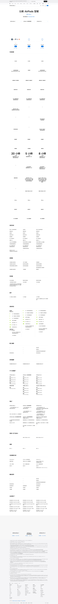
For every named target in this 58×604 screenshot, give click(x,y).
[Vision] (27, 4)
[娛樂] (37, 4)
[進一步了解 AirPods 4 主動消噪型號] (31, 535)
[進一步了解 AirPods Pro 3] (44, 535)
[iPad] (18, 4)
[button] (36, 1)
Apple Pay (11, 598)
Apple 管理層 (42, 592)
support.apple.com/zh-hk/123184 (39, 549)
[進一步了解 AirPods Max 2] (17, 535)
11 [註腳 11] (12, 401)
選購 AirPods (28, 14)
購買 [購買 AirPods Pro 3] (42, 46)
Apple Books (18, 594)
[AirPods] (30, 4)
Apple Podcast (19, 593)
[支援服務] (43, 4)
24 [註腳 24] (15, 370)
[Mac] (15, 4)
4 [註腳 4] (15, 80)
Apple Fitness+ (19, 592)
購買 (47, 5)
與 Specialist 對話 (31, 16)
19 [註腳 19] (25, 236)
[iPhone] (21, 4)
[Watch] (24, 4)
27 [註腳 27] (18, 157)
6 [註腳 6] (14, 246)
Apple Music (18, 591)
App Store (18, 595)
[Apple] (9, 4)
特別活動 (41, 595)
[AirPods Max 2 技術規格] (13, 535)
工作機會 (41, 593)
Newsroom (42, 591)
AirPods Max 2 (12, 5)
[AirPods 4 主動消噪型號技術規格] (26, 535)
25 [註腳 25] (13, 485)
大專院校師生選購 (34, 590)
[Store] (12, 4)
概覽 (40, 5)
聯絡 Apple (42, 596)
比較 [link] (45, 5)
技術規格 (43, 5)
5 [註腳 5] (45, 80)
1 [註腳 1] (42, 229)
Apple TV (18, 590)
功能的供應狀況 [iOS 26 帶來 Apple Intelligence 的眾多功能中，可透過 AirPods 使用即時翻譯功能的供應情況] (21, 553)
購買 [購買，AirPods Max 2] (15, 46)
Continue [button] (45, 1)
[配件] (40, 4)
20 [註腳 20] (27, 238)
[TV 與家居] (34, 4)
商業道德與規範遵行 (43, 594)
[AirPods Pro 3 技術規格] (40, 535)
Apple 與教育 (34, 589)
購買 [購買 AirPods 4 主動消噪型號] (29, 46)
